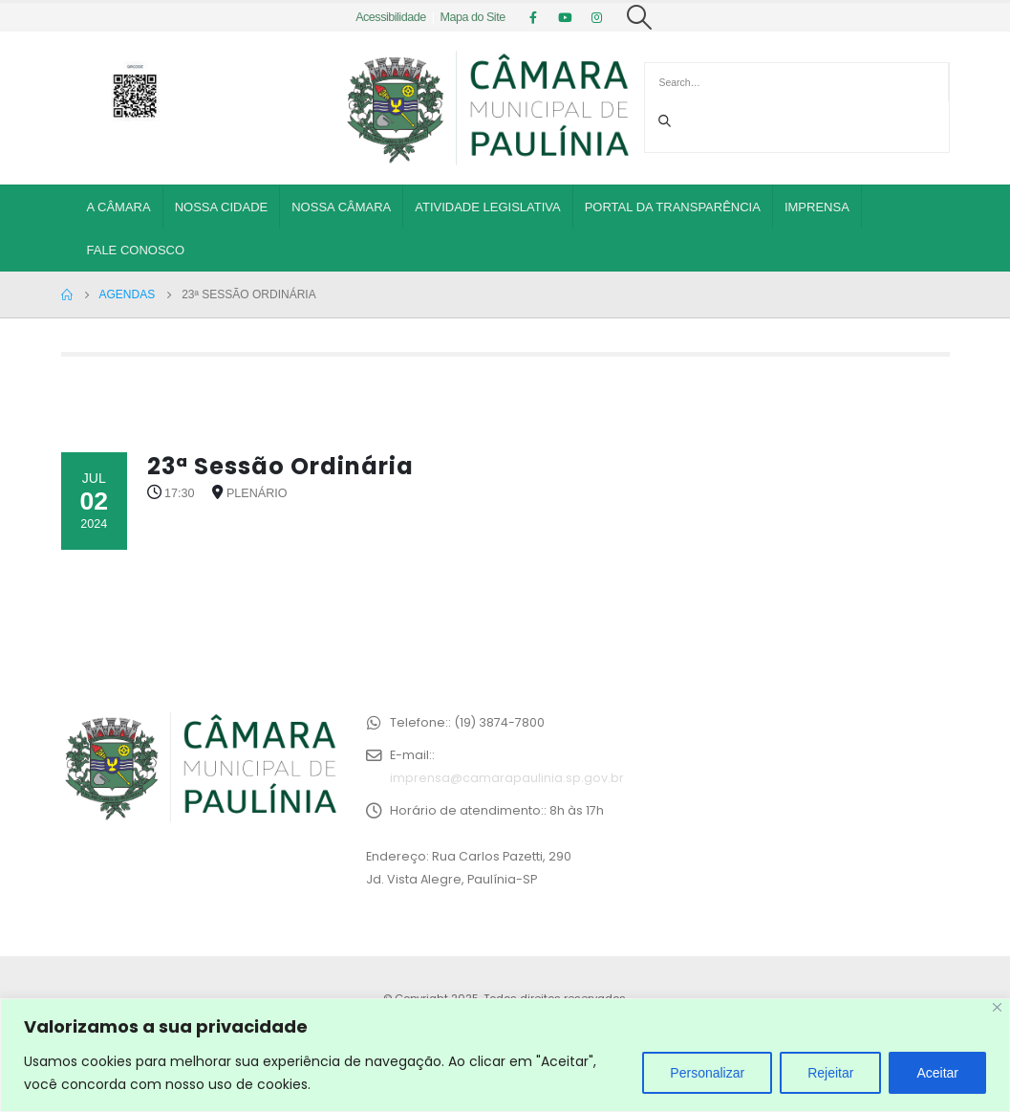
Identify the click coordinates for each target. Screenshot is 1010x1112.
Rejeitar (830, 1072)
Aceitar (937, 1072)
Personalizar (707, 1072)
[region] (505, 1055)
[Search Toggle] (640, 17)
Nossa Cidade (222, 207)
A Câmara (119, 207)
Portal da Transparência (673, 207)
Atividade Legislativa (487, 207)
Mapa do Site (472, 17)
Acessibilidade (390, 17)
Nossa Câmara (341, 207)
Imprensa (816, 207)
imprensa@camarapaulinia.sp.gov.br (507, 778)
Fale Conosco (136, 250)
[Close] (997, 1007)
